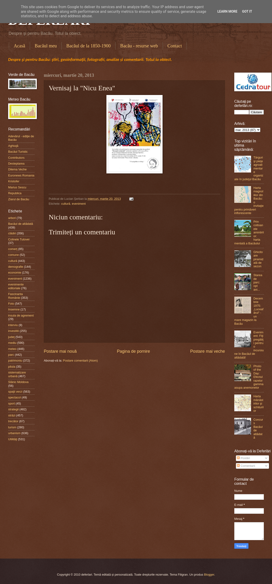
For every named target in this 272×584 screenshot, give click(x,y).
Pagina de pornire (133, 351)
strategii (13, 409)
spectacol (14, 397)
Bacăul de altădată (20, 223)
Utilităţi (12, 439)
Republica (14, 193)
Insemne (14, 309)
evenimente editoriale (16, 286)
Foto (11, 303)
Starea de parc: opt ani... (257, 282)
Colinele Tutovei (19, 239)
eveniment (79, 203)
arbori (12, 218)
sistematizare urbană (17, 374)
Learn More (227, 11)
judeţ (11, 337)
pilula (11, 366)
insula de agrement (21, 315)
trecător (13, 421)
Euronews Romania (21, 175)
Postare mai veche (207, 351)
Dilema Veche (17, 169)
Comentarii (246, 466)
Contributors (16, 157)
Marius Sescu (17, 187)
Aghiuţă (13, 146)
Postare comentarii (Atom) (80, 360)
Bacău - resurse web (139, 45)
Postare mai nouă (60, 351)
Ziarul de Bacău (18, 199)
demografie (15, 266)
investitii (13, 331)
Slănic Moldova (18, 382)
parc (11, 354)
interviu (13, 325)
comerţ (12, 249)
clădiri (12, 233)
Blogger (209, 574)
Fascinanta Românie (15, 295)
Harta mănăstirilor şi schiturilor (258, 403)
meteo (12, 349)
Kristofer (13, 181)
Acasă (19, 45)
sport (11, 403)
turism (12, 427)
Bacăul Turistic (18, 151)
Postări (243, 458)
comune (13, 255)
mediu (12, 343)
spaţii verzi (15, 391)
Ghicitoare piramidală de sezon (258, 259)
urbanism (14, 433)
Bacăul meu (46, 45)
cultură (65, 203)
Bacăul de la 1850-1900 (88, 45)
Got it (247, 11)
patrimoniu (15, 360)
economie (14, 272)
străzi (11, 415)
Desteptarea (16, 163)
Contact (174, 45)
